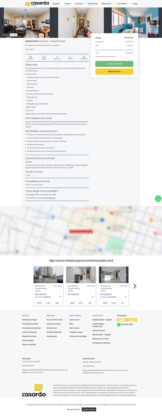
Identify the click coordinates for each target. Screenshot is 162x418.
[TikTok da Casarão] (135, 319)
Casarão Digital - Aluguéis (102, 320)
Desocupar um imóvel (100, 339)
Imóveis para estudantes (31, 328)
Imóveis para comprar (30, 324)
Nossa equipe (52, 336)
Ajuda (133, 3)
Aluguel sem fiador (54, 324)
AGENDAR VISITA (114, 71)
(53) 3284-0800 (127, 324)
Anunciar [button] (79, 3)
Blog (71, 324)
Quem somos (74, 320)
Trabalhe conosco (76, 332)
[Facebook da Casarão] (118, 319)
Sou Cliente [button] (121, 3)
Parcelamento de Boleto (101, 343)
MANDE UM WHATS (114, 64)
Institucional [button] (106, 3)
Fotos (5, 35)
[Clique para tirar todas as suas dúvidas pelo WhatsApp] (158, 198)
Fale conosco (74, 328)
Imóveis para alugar (29, 320)
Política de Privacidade (77, 336)
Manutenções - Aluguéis (101, 334)
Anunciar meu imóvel (55, 320)
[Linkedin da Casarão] (131, 319)
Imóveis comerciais (29, 332)
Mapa (13, 35)
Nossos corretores (29, 344)
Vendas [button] (67, 3)
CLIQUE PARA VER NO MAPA (81, 231)
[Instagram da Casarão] (122, 319)
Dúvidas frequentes (54, 332)
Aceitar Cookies (89, 409)
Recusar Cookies (73, 409)
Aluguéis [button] (56, 3)
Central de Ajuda (49, 198)
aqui (32, 194)
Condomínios (93, 3)
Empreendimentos (29, 336)
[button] (36, 275)
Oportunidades (27, 340)
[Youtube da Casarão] (126, 319)
